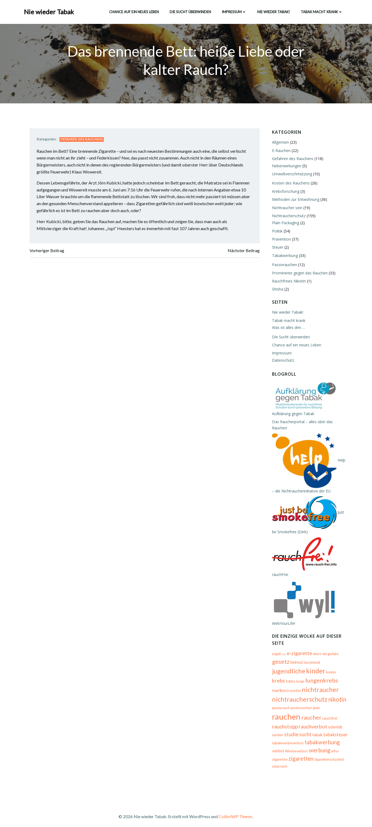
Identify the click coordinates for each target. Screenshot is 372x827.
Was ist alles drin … (287, 328)
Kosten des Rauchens (290, 183)
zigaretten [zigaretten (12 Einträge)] (299, 755)
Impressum (233, 10)
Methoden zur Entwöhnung (294, 199)
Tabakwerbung (284, 256)
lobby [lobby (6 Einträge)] (275, 675)
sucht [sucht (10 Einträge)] (277, 731)
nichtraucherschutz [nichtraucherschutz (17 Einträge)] (298, 694)
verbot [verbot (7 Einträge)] (277, 747)
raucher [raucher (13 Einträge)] (281, 714)
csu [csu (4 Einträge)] (282, 648)
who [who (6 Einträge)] (334, 747)
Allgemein (279, 143)
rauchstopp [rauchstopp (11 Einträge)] (321, 715)
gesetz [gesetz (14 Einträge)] (279, 656)
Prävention (280, 239)
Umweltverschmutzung (291, 174)
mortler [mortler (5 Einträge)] (276, 685)
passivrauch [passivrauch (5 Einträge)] (280, 706)
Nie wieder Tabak (49, 10)
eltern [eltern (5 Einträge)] (316, 649)
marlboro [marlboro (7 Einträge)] (332, 675)
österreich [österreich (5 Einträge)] (278, 763)
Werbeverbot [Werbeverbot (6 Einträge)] (295, 747)
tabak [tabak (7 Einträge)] (289, 730)
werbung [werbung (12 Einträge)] (318, 746)
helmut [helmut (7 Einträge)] (295, 656)
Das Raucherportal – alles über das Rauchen (309, 422)
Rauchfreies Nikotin (288, 281)
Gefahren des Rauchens (83, 141)
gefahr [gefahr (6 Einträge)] (332, 648)
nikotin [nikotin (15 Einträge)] (336, 694)
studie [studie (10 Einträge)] (335, 723)
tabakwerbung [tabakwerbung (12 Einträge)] (321, 738)
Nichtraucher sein (286, 208)
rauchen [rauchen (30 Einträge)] (334, 704)
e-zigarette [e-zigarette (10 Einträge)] (298, 648)
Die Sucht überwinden (189, 10)
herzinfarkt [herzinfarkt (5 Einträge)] (311, 657)
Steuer (276, 248)
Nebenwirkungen (285, 166)
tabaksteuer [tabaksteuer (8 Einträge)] (307, 731)
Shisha (276, 289)
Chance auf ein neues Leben (133, 10)
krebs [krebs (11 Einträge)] (342, 666)
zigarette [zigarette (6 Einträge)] (279, 755)
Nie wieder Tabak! (273, 10)
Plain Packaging (284, 223)
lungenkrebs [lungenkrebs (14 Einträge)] (306, 675)
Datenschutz (282, 360)
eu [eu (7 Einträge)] (323, 648)
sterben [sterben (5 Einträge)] (321, 724)
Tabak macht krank (321, 10)
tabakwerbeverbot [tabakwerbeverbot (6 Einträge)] (287, 739)
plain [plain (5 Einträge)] (315, 706)
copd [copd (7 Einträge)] (275, 648)
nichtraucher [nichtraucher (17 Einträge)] (301, 684)
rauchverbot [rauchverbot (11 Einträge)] (285, 723)
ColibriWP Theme (235, 811)
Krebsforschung (284, 191)
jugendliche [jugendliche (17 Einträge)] (287, 665)
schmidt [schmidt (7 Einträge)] (308, 723)
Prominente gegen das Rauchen (299, 273)
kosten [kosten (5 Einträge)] (330, 667)
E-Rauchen (280, 151)
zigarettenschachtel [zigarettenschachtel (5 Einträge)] (328, 756)
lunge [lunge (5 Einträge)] (285, 676)
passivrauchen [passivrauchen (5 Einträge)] (300, 706)
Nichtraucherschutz (288, 216)
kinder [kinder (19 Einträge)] (314, 665)
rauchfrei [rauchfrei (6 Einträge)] (299, 715)
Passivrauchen (283, 265)
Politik (276, 231)
